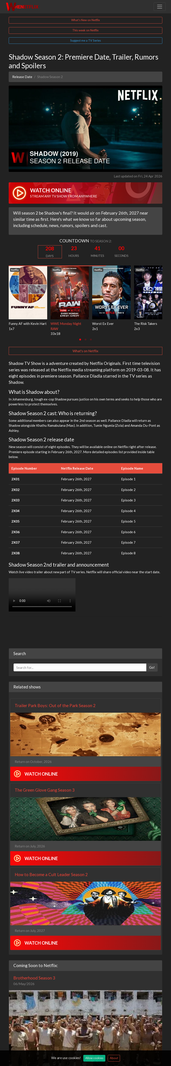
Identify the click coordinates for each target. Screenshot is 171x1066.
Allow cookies (94, 1058)
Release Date (22, 77)
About (114, 1058)
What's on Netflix (85, 351)
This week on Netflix (85, 30)
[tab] (80, 339)
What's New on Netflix (85, 20)
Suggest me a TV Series (85, 40)
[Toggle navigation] (160, 6)
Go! (152, 645)
